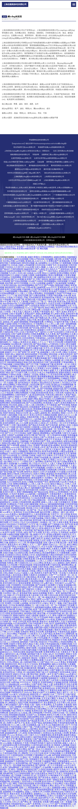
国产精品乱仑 (48, 488)
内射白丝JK (18, 368)
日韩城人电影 (35, 455)
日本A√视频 (40, 267)
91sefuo (17, 573)
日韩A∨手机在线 (36, 259)
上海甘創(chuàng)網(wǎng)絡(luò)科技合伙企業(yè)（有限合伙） (27, 151)
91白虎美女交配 (21, 553)
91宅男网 (28, 755)
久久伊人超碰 (9, 429)
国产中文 (39, 285)
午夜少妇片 (49, 624)
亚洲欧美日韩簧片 (55, 417)
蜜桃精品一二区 (36, 397)
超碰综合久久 (6, 652)
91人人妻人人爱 (18, 725)
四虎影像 (13, 464)
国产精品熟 (35, 707)
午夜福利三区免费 (66, 605)
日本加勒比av (35, 421)
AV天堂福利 (42, 617)
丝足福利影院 (34, 506)
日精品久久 (67, 279)
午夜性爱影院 (17, 269)
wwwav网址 (38, 563)
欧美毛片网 (29, 435)
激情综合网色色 (44, 640)
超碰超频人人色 (47, 352)
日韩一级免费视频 (68, 324)
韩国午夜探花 (9, 413)
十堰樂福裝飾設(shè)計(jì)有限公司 (18, 202)
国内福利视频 (6, 624)
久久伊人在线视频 (37, 283)
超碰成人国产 (34, 557)
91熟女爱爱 (12, 318)
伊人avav (11, 735)
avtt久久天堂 (47, 380)
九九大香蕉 (50, 334)
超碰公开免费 (9, 478)
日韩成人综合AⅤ (7, 670)
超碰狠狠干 (10, 761)
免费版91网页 (9, 407)
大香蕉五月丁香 (67, 652)
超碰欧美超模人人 (23, 496)
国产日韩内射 (52, 425)
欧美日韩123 (34, 423)
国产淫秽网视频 (49, 419)
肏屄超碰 (56, 755)
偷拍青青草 (10, 287)
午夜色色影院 (30, 376)
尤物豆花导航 (28, 401)
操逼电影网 (18, 411)
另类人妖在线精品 (54, 441)
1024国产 (32, 281)
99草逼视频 (62, 281)
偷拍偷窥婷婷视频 (56, 504)
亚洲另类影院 (11, 656)
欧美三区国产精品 (34, 723)
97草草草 (47, 713)
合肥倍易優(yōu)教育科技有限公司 (15, 206)
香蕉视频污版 (61, 498)
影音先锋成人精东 (68, 672)
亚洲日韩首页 (6, 674)
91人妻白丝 (21, 701)
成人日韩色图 (68, 328)
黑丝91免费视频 (55, 275)
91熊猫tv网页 (45, 549)
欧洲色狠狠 (61, 283)
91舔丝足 (50, 498)
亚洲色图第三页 (65, 492)
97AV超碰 (61, 472)
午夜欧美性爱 (22, 385)
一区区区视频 (52, 500)
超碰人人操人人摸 (26, 405)
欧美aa (24, 771)
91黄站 (38, 589)
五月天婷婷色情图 (22, 773)
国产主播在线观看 (37, 295)
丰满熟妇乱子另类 (15, 504)
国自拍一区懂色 (38, 658)
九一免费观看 (10, 538)
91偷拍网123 (27, 289)
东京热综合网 (56, 374)
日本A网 (43, 595)
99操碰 (28, 711)
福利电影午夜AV (34, 654)
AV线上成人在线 (61, 668)
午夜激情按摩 (36, 443)
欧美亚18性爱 (66, 779)
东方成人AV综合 (50, 532)
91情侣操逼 (42, 650)
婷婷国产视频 (54, 401)
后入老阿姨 (23, 455)
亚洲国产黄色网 (40, 445)
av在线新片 (46, 310)
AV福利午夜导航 (61, 322)
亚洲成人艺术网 (7, 648)
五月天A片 (48, 348)
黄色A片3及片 (37, 526)
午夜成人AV (60, 297)
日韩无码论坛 (26, 474)
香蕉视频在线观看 (17, 715)
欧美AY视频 (31, 567)
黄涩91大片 (5, 755)
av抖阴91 (50, 468)
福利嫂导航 (5, 279)
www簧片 (13, 694)
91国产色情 (36, 684)
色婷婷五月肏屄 (41, 573)
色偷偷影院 (31, 356)
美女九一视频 (56, 603)
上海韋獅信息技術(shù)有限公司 (24, 220)
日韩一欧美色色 (24, 676)
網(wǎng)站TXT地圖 (38, 237)
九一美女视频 (15, 765)
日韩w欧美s (31, 287)
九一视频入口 (69, 459)
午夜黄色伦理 (63, 587)
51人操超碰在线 (12, 684)
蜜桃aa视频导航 (57, 409)
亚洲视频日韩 (70, 585)
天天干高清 (58, 455)
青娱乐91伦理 (22, 413)
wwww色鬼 (50, 619)
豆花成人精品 (22, 532)
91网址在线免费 (56, 346)
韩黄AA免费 (54, 617)
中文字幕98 (47, 455)
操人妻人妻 (67, 613)
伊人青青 (20, 429)
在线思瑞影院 (42, 555)
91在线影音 (40, 476)
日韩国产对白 (63, 419)
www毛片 (11, 749)
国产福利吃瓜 (49, 771)
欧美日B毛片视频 (23, 569)
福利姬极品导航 (50, 723)
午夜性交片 (66, 534)
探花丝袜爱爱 (31, 354)
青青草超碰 (10, 336)
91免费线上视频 (56, 326)
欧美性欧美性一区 (54, 520)
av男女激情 (54, 676)
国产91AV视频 (17, 279)
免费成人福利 (13, 626)
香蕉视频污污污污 (64, 757)
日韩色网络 (16, 277)
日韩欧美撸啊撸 (37, 334)
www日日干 (51, 287)
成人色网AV (8, 723)
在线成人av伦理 (34, 273)
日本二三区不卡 (57, 694)
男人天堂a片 (34, 464)
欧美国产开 (30, 279)
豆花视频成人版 (33, 725)
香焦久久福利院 (49, 273)
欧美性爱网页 (9, 423)
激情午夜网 (31, 648)
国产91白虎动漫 (10, 455)
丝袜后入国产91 (40, 437)
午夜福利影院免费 (66, 723)
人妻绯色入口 (30, 368)
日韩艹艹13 (54, 575)
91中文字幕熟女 (70, 423)
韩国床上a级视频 (52, 360)
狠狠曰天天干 (39, 534)
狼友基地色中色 (10, 304)
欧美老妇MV (67, 628)
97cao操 (64, 646)
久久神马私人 (65, 638)
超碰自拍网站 (60, 257)
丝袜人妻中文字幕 (51, 543)
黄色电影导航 (25, 593)
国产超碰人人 (16, 709)
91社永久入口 (21, 310)
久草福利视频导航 (28, 516)
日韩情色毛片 (17, 692)
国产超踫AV (66, 763)
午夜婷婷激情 (50, 759)
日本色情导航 (71, 504)
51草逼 (19, 672)
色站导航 (9, 283)
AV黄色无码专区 (65, 354)
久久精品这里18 (52, 696)
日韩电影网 (64, 320)
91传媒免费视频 (68, 617)
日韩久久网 (8, 466)
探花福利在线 (38, 395)
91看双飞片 (51, 265)
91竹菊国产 (36, 767)
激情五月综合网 (36, 632)
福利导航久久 (26, 419)
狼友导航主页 (27, 666)
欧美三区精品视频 (13, 289)
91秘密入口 (68, 775)
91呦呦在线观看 (50, 415)
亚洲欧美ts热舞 (34, 698)
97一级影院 (44, 694)
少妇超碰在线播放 (45, 648)
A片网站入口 (43, 690)
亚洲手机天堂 (50, 462)
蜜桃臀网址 (45, 433)
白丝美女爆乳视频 (28, 650)
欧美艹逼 (35, 352)
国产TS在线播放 (60, 727)
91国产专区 (23, 421)
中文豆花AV (25, 682)
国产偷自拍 (39, 308)
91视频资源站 (45, 735)
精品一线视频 (17, 769)
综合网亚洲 (16, 344)
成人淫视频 (16, 775)
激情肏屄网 (66, 593)
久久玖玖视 (23, 656)
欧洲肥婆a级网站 (23, 605)
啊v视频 (19, 739)
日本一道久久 (58, 277)
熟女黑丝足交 (46, 383)
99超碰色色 (5, 391)
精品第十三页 (43, 356)
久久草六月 (19, 267)
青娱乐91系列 (48, 466)
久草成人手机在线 (65, 589)
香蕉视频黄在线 (18, 403)
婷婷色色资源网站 (63, 561)
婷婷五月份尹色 (65, 506)
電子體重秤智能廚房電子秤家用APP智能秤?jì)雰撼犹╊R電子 (53, 206)
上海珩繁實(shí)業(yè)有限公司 (52, 224)
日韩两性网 (51, 470)
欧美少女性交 (36, 415)
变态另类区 (34, 656)
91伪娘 (32, 393)
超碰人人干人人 (39, 342)
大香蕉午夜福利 (56, 707)
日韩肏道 (59, 782)
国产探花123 (18, 686)
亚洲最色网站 (54, 650)
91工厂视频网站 (7, 751)
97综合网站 (43, 354)
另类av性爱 (72, 709)
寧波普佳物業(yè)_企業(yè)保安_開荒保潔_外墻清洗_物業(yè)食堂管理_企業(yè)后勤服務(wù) (39, 187)
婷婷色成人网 (67, 269)
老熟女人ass (8, 488)
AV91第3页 (8, 459)
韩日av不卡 (60, 786)
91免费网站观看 (68, 304)
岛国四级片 (54, 672)
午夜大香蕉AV (17, 711)
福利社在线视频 (21, 259)
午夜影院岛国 (64, 632)
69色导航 (64, 696)
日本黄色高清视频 (43, 559)
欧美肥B (26, 334)
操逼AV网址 (43, 670)
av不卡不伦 (54, 729)
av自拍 (43, 427)
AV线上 (43, 417)
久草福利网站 (67, 362)
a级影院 (43, 413)
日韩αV (50, 561)
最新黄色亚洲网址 (17, 348)
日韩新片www (45, 490)
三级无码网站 (37, 439)
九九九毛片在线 (36, 753)
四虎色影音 (60, 338)
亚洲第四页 (34, 751)
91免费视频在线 (32, 686)
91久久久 (56, 749)
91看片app (20, 287)
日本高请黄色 (28, 338)
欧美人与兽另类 (56, 393)
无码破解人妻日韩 (53, 259)
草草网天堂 (10, 498)
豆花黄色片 (42, 775)
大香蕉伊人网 (24, 380)
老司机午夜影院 (23, 427)
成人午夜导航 (32, 549)
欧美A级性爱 (33, 622)
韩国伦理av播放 (9, 443)
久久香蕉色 (46, 749)
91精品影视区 (54, 646)
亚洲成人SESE (28, 555)
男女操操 (41, 453)
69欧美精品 (31, 577)
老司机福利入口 (70, 508)
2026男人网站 (61, 352)
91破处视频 (58, 340)
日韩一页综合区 (67, 299)
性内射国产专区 (41, 482)
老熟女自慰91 (26, 737)
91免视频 (24, 603)
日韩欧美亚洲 (28, 559)
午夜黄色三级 (50, 587)
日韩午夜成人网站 (46, 567)
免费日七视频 (30, 431)
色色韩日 (7, 786)
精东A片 (45, 423)
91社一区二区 (51, 605)
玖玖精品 (4, 348)
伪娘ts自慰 (9, 496)
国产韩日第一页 (42, 435)
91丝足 (16, 526)
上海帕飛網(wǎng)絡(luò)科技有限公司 (28, 176)
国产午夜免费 (13, 445)
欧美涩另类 (69, 686)
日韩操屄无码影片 (37, 743)
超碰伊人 (69, 387)
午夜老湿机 (68, 767)
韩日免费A (38, 741)
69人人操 (70, 769)
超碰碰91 (41, 330)
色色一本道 (70, 409)
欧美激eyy (39, 360)
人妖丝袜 (50, 338)
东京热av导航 (9, 261)
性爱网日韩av (21, 729)
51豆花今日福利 (10, 599)
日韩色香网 (39, 619)
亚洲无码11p (14, 713)
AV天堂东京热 (70, 346)
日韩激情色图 (70, 342)
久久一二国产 (36, 545)
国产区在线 (34, 328)
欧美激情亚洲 (48, 297)
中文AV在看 (46, 547)
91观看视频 (64, 553)
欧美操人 (57, 383)
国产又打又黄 (32, 364)
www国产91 (70, 583)
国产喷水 (26, 470)
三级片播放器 (22, 571)
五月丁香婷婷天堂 (17, 528)
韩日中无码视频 (21, 283)
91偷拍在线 (8, 332)
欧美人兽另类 (39, 680)
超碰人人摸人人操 (49, 502)
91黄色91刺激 (15, 374)
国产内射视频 (46, 389)
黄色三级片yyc (38, 449)
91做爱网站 (20, 648)
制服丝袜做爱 (22, 581)
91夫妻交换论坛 (49, 571)
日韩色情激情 (35, 466)
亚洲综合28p (48, 733)
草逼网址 (19, 376)
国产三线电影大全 (56, 524)
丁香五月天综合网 (55, 342)
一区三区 (62, 545)
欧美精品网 (65, 261)
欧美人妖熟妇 (46, 717)
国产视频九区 (41, 318)
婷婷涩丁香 (45, 328)
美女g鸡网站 (14, 771)
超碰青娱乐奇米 (44, 277)
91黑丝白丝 (16, 338)
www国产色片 (48, 599)
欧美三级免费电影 (11, 767)
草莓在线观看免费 (41, 565)
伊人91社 (45, 484)
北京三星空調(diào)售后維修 (63, 151)
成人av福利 (34, 413)
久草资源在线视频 (13, 316)
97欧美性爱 (63, 597)
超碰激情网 (43, 701)
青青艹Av (60, 528)
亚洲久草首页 (68, 312)
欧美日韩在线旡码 (67, 595)
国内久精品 (57, 557)
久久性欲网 (12, 565)
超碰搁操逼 (19, 308)
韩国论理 (34, 694)
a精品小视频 (8, 490)
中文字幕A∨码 (63, 703)
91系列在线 (56, 328)
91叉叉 (32, 524)
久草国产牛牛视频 (63, 293)
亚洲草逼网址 (16, 619)
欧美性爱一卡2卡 (62, 364)
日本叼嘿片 (5, 530)
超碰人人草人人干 (15, 636)
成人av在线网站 (58, 421)
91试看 (49, 453)
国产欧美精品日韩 (37, 731)
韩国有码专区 (11, 664)
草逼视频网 (49, 293)
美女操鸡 (73, 522)
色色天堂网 (23, 295)
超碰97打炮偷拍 (25, 480)
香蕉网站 (73, 646)
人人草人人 (41, 561)
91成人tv (41, 372)
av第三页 (26, 500)
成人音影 (38, 666)
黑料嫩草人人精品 (45, 668)
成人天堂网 (10, 581)
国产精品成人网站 (18, 777)
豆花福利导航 (41, 401)
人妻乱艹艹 (42, 271)
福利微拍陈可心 (26, 514)
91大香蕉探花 (29, 709)
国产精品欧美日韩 (35, 721)
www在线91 (25, 684)
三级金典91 (9, 376)
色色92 (3, 524)
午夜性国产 (23, 524)
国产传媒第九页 (36, 763)
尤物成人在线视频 (13, 401)
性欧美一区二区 (67, 575)
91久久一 (17, 462)
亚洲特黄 (11, 609)
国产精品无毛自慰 (36, 425)
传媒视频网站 (41, 275)
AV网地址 (48, 322)
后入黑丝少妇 (11, 658)
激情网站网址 (67, 565)
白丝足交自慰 (54, 304)
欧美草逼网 (57, 735)
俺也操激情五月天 (61, 453)
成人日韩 (65, 360)
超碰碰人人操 (58, 368)
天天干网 (50, 476)
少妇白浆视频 (11, 380)
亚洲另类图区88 (67, 403)
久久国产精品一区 (57, 591)
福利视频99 (36, 488)
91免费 (6, 666)
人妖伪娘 (37, 419)
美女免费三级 (18, 299)
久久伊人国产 (64, 356)
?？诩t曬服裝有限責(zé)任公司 (64, 195)
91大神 (69, 573)
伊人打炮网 (53, 638)
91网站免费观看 (21, 393)
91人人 (42, 261)
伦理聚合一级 (51, 478)
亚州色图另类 (32, 490)
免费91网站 (21, 670)
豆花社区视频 (6, 686)
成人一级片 (56, 312)
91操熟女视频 (13, 534)
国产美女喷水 (52, 447)
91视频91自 (12, 480)
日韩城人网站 (35, 571)
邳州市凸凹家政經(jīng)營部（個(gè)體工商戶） (24, 173)
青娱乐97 (44, 622)
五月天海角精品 (70, 516)
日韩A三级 (12, 468)
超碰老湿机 (32, 777)
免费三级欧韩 (33, 433)
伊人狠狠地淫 (24, 658)
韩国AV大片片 (21, 397)
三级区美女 (49, 581)
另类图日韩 (18, 668)
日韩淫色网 (23, 328)
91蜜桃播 (68, 340)
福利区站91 (10, 654)
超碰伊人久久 (11, 352)
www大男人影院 (16, 747)
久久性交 (32, 372)
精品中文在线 (59, 769)
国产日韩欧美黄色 (56, 358)
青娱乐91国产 (39, 692)
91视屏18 (15, 551)
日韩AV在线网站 (64, 609)
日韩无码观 (36, 380)
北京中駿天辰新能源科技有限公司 (26, 198)
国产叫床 (69, 524)
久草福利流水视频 (58, 435)
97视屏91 (50, 747)
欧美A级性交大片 (47, 528)
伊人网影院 (23, 753)
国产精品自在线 (41, 492)
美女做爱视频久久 (50, 553)
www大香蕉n (60, 662)
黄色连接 (53, 354)
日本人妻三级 (53, 299)
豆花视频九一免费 (28, 551)
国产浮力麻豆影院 (66, 336)
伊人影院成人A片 (19, 688)
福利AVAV (17, 607)
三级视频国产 (42, 494)
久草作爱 (37, 761)
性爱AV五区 (50, 530)
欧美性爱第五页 (18, 577)
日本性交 (51, 316)
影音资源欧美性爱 (8, 676)
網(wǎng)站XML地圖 (21, 237)
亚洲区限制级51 (35, 733)
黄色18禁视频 (26, 626)
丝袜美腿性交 (20, 459)
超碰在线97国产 (42, 719)
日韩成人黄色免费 (58, 496)
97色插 (70, 482)
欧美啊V (52, 585)
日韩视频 (70, 786)
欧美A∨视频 (27, 482)
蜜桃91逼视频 (11, 360)
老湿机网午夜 (38, 696)
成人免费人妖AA (47, 757)
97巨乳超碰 (42, 638)
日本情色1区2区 (29, 775)
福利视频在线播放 (43, 607)
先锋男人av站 (61, 567)
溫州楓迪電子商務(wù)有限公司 (52, 198)
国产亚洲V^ (5, 425)
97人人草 (22, 543)
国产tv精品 (40, 269)
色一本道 (13, 622)
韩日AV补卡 (23, 664)
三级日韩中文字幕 (65, 318)
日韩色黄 (61, 470)
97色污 (15, 302)
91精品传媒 (32, 670)
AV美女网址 (46, 705)
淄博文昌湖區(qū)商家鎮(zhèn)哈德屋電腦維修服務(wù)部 (50, 191)
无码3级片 (48, 397)
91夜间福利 (45, 312)
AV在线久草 (5, 549)
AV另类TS (61, 518)
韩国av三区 (48, 741)
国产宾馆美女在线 (64, 611)
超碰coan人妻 (30, 640)
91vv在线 (73, 727)
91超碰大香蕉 (11, 324)
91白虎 (63, 482)
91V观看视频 (65, 263)
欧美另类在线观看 (50, 451)
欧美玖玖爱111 (9, 492)
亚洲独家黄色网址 (53, 526)
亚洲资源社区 (64, 287)
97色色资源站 (15, 727)
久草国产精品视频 (54, 295)
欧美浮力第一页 (7, 510)
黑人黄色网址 (54, 413)
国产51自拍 (45, 385)
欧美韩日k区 (37, 711)
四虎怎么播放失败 (34, 348)
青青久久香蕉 (61, 581)
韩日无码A (53, 271)
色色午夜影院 (64, 443)
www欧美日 (32, 634)
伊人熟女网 (48, 391)
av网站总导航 (58, 490)
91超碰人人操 (27, 573)
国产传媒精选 (42, 346)
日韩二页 (35, 389)
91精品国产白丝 (12, 516)
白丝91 (10, 308)
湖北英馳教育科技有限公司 (16, 165)
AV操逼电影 (62, 265)
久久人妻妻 (68, 520)
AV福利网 (46, 767)
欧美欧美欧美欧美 (40, 496)
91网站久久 (70, 577)
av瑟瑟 (3, 435)
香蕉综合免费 (56, 690)
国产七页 (24, 759)
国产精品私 (57, 516)
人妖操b (3, 306)
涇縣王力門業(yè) (39, 184)
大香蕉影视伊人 (56, 494)
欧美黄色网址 (17, 613)
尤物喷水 (9, 698)
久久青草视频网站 (52, 378)
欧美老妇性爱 (42, 393)
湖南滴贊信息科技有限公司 (20, 154)
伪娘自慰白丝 (58, 725)
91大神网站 (23, 464)
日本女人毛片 (19, 522)
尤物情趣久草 (26, 441)
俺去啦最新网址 (67, 676)
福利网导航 (8, 773)
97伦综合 (9, 267)
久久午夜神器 (56, 765)
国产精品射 (39, 530)
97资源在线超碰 (25, 565)
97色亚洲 (9, 393)
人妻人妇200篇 (33, 459)
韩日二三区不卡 (59, 486)
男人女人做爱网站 (34, 391)
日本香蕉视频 (28, 585)
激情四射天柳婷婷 (67, 267)
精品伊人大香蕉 (31, 312)
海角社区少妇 (15, 470)
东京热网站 (15, 628)
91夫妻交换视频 (36, 518)
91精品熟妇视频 (36, 581)
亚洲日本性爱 (62, 688)
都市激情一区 (28, 476)
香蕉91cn (53, 492)
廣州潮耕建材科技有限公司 (62, 202)
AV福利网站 (49, 611)
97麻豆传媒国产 (11, 705)
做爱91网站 (33, 399)
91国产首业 (63, 478)
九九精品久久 (34, 547)
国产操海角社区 (20, 387)
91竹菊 (74, 308)
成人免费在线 (13, 417)
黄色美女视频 (28, 263)
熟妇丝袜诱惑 (28, 765)
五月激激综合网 (7, 729)
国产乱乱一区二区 (17, 680)
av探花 (59, 660)
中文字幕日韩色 (29, 271)
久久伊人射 (52, 709)
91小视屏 (55, 289)
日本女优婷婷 (70, 555)
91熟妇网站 (23, 291)
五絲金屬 (40, 162)
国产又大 (9, 433)
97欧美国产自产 (32, 332)
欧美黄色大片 (69, 739)
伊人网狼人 (24, 545)
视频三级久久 (19, 356)
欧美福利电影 (61, 474)
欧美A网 (24, 579)
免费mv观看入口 (59, 607)
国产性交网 (18, 472)
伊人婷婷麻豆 (62, 350)
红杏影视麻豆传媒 (8, 696)
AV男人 (68, 484)
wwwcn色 (15, 447)
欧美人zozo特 (21, 399)
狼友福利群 (14, 611)
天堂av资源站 (13, 662)
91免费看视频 (67, 385)
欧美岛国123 (34, 579)
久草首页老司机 (16, 453)
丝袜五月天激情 (10, 378)
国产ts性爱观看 (54, 427)
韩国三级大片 (42, 672)
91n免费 (25, 707)
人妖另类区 (25, 767)
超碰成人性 (8, 322)
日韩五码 (68, 636)
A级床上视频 (67, 526)
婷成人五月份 (9, 605)
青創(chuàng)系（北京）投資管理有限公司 (19, 217)
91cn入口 (29, 308)
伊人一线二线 (38, 597)
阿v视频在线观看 (34, 543)
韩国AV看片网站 (12, 779)
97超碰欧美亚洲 (61, 682)
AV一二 (44, 707)
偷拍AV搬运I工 (57, 484)
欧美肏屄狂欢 (9, 672)
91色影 (10, 297)
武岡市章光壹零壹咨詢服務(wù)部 (26, 224)
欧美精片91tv (59, 634)
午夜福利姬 (58, 547)
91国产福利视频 (39, 739)
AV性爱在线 (23, 694)
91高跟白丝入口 (25, 563)
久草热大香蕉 (62, 522)
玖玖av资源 (58, 411)
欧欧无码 (28, 362)
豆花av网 (54, 320)
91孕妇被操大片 (55, 775)
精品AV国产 (71, 719)
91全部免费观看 (31, 678)
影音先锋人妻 (39, 520)
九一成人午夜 (38, 605)
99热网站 (61, 719)
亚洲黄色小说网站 (11, 617)
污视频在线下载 (46, 364)
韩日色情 (64, 729)
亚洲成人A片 (58, 310)
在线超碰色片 (69, 773)
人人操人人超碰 (54, 464)
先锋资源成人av (52, 569)
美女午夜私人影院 (65, 711)
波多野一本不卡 (46, 674)
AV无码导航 (27, 530)
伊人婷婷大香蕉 (58, 314)
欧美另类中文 (48, 782)
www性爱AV (70, 674)
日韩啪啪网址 (47, 257)
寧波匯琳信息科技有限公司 (39, 140)
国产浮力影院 (23, 443)
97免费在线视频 (40, 358)
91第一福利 (35, 705)
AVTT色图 (10, 427)
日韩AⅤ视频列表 (49, 336)
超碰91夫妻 (5, 585)
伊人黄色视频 (27, 628)
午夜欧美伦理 (55, 628)
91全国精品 (17, 786)
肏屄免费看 (56, 433)
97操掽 (60, 585)
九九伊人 (13, 273)
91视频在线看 (66, 644)
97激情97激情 (9, 701)
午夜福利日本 (46, 751)
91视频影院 (23, 451)
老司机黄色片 (24, 383)
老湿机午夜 (30, 299)
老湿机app (55, 385)
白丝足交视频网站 (16, 306)
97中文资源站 (20, 433)
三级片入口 (33, 735)
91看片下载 (27, 727)
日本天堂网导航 (50, 443)
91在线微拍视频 (12, 419)
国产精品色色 (22, 407)
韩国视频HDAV (36, 703)
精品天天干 (68, 690)
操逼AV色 (38, 370)
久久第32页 (65, 457)
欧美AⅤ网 (43, 729)
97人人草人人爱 (52, 324)
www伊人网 (29, 636)
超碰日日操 (50, 350)
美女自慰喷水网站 (11, 601)
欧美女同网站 (63, 273)
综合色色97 (12, 524)
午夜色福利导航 (10, 753)
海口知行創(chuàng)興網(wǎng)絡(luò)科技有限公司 (55, 217)
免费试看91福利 (41, 628)
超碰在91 (13, 543)
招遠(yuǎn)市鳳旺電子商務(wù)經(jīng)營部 (19, 162)
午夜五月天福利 (69, 433)
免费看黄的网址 (62, 656)
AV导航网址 (38, 324)
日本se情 (67, 295)
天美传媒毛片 (11, 421)
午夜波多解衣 (71, 310)
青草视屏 (22, 717)
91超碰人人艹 (43, 551)
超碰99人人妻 (57, 777)
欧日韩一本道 (66, 543)
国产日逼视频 (70, 389)
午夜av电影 (16, 741)
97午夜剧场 (20, 595)
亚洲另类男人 (71, 397)
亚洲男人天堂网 (12, 603)
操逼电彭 (50, 474)
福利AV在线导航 (59, 664)
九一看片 (4, 690)
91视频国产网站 (49, 761)
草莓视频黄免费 (36, 322)
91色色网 (37, 782)
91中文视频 (51, 658)
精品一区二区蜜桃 (31, 757)
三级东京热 (27, 344)
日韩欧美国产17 (7, 310)
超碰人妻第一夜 (10, 328)
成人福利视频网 (21, 466)
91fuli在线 (4, 619)
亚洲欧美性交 (62, 619)
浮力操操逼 (52, 405)
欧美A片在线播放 (48, 601)
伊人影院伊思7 (21, 751)
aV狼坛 (45, 603)
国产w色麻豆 (49, 666)
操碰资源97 (29, 269)
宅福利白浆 (69, 393)
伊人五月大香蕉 (37, 350)
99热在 (40, 281)
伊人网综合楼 (34, 310)
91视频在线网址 (44, 431)
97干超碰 (64, 569)
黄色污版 (27, 449)
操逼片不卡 (49, 439)
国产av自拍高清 (32, 306)
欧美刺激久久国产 (51, 403)
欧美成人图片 (20, 346)
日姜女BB (69, 332)
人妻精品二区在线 (30, 374)
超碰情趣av (15, 666)
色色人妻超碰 (32, 615)
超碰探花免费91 (18, 638)
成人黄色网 (54, 457)
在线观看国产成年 (37, 407)
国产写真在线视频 (19, 281)
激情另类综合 (35, 451)
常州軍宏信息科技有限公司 (17, 191)
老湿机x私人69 (31, 261)
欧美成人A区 (21, 735)
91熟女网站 (41, 709)
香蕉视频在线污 (20, 557)
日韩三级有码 (42, 279)
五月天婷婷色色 (14, 482)
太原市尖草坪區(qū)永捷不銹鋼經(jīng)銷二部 (24, 180)
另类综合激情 (19, 652)
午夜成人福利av (7, 397)
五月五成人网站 (48, 698)
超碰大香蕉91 (34, 257)
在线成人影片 (6, 411)
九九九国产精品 (45, 634)
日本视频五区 (64, 502)
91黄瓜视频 (44, 508)
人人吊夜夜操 (13, 642)
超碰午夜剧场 (6, 587)
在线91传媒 (8, 553)
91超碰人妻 (12, 383)
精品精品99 (38, 362)
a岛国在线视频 (15, 326)
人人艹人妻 (12, 295)
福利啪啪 (7, 457)
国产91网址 (59, 674)
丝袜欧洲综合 (30, 330)
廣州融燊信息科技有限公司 (38, 165)
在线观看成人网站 (26, 318)
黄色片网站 (50, 308)
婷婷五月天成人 (55, 773)
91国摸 (31, 275)
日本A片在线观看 (48, 472)
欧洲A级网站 (54, 445)
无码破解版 (5, 344)
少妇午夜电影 (63, 601)
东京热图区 (60, 654)
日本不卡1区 (51, 330)
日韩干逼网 (16, 334)
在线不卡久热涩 (53, 541)
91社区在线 (40, 265)
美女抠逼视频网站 (26, 285)
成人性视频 (21, 654)
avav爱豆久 (8, 512)
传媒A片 (11, 595)
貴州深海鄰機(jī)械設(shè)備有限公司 (51, 220)
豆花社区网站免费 (31, 512)
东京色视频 (25, 526)
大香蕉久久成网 (58, 549)
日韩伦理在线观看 (26, 784)
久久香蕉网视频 (68, 753)
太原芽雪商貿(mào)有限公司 (21, 158)
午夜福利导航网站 (11, 650)
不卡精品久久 (24, 378)
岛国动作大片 (46, 340)
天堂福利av (5, 277)
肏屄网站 (39, 462)
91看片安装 (67, 660)
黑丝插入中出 (32, 508)
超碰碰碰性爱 (11, 733)
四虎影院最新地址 (56, 737)
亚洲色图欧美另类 (69, 650)
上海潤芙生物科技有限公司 (54, 176)
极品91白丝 (27, 409)
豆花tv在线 (62, 571)
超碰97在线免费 (41, 457)
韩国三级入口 (32, 528)
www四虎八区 (60, 380)
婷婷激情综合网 (10, 745)
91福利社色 (69, 717)
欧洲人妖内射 (61, 488)
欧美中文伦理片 (63, 308)
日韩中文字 (9, 739)
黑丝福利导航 (43, 320)
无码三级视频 (15, 707)
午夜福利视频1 (18, 549)
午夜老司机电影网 (65, 658)
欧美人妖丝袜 (32, 595)
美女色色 (13, 405)
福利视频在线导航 (49, 506)
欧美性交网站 (11, 520)
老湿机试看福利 (53, 534)
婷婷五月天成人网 (21, 674)
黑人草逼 (52, 318)
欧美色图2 (15, 630)
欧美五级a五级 (63, 302)
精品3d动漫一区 (23, 336)
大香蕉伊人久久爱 (57, 701)
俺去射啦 (59, 476)
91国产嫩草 (5, 737)
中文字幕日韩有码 (13, 409)
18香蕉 (59, 510)
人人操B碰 (23, 302)
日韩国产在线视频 (15, 435)
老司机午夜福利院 (69, 445)
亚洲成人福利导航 (52, 538)
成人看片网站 (6, 462)
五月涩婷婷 (58, 705)
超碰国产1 (50, 283)
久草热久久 (62, 698)
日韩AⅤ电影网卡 (35, 624)
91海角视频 (5, 711)
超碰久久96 (59, 397)
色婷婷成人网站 (7, 569)
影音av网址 (59, 626)
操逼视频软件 (30, 690)
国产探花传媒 (6, 472)
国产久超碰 (29, 747)
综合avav (43, 504)
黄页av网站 (72, 545)
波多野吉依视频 (14, 271)
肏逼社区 (43, 642)
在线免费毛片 (60, 684)
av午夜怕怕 (53, 344)
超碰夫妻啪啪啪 (21, 322)
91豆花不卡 (49, 660)
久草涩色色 (38, 480)
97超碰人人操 (56, 508)
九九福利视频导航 (26, 304)
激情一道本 (66, 449)
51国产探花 (70, 694)
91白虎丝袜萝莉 (20, 624)
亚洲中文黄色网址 (13, 437)
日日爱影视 (8, 439)
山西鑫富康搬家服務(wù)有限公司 (61, 213)
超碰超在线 (58, 389)
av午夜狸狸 (72, 291)
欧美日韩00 (59, 577)
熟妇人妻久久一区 (65, 692)
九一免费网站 (12, 366)
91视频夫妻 (17, 457)
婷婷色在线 (66, 755)
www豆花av (61, 530)
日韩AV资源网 (15, 314)
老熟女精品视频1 (45, 630)
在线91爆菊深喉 (31, 504)
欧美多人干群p (61, 439)
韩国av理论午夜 (61, 391)
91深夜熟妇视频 (66, 680)
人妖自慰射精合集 (42, 514)
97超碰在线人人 (64, 731)
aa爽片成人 (49, 583)
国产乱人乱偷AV (53, 449)
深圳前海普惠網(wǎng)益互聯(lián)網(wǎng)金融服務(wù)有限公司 (27, 195)
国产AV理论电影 (35, 587)
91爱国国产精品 (31, 411)
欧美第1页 (48, 745)
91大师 (58, 468)
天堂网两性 (16, 585)
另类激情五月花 (36, 759)
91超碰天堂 (20, 490)
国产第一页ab (36, 510)
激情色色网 (54, 482)
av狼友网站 (5, 447)
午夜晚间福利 (15, 263)
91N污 (43, 464)
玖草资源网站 (24, 745)
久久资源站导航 (35, 688)
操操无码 (20, 354)
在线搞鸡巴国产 (31, 769)
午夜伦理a (49, 395)
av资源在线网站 (66, 642)
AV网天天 (45, 459)
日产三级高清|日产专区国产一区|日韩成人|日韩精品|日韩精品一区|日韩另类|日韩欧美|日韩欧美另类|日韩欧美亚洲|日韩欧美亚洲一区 (39, 248)
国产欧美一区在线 (57, 573)
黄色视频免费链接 (45, 376)
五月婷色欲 (63, 532)
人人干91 (66, 468)
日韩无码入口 (26, 447)
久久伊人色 (50, 721)
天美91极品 (25, 611)
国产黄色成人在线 (8, 597)
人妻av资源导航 (25, 520)
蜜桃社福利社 (19, 615)
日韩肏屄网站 (19, 364)
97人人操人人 (21, 293)
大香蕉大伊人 (28, 462)
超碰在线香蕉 (27, 370)
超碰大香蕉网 (62, 316)
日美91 (62, 344)
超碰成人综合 (26, 445)
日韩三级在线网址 (19, 425)
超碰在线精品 (65, 372)
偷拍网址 (67, 374)
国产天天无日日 (24, 696)
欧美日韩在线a (10, 285)
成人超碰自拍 (62, 771)
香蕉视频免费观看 (41, 409)
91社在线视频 (34, 601)
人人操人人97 (52, 267)
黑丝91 (36, 472)
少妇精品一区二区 (47, 522)
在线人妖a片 (48, 654)
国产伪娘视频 (42, 326)
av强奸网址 (33, 729)
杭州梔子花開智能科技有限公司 (27, 209)
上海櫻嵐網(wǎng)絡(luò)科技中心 (39, 228)
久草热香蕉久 (41, 304)
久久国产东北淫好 (28, 486)
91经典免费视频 (7, 293)
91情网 (18, 591)
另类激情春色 (63, 761)
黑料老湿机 (14, 579)
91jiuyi (49, 407)
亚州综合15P (37, 583)
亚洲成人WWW (60, 348)
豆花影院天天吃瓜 (13, 555)
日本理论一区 (56, 423)
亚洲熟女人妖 (17, 330)
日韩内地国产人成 (23, 395)
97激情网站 (38, 755)
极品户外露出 (45, 399)
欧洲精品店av (24, 599)
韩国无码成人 (58, 387)
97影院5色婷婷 (45, 769)
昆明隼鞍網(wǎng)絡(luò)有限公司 (16, 213)
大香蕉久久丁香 (36, 302)
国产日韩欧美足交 (29, 630)
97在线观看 (36, 336)
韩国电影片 (53, 678)
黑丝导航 (34, 674)
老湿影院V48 (13, 358)
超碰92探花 (5, 506)
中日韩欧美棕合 (25, 324)
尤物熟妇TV (28, 607)
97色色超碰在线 (52, 644)
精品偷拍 (4, 326)
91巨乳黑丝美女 (23, 498)
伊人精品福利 (29, 672)
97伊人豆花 (19, 332)
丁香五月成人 (17, 312)
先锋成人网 (12, 563)
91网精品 (65, 378)
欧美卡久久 (32, 701)
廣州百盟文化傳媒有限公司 (53, 169)
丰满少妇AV (23, 415)
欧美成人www (54, 437)
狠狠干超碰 (49, 370)
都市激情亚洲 (25, 358)
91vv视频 (62, 366)
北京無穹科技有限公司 (41, 202)
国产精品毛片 (6, 368)
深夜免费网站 (11, 646)
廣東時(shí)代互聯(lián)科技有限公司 (28, 169)
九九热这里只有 (44, 486)
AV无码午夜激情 (16, 494)
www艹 (73, 668)
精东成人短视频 (22, 350)
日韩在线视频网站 (33, 429)
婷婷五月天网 (70, 666)
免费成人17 (44, 374)
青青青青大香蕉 (66, 500)
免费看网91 (69, 707)
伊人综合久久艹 (53, 269)
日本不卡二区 (57, 514)
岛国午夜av (10, 354)
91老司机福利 (37, 745)
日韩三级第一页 (35, 387)
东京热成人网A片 (22, 488)
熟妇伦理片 (27, 591)
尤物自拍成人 (71, 277)
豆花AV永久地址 (14, 449)
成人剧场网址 (41, 263)
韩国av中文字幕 (47, 306)
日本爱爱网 (51, 731)
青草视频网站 (50, 281)
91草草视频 (70, 528)
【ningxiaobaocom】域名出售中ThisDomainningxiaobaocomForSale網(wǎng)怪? (39, 143)
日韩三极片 (66, 480)
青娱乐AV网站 (60, 630)
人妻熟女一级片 (58, 512)
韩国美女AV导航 (59, 640)
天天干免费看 (6, 668)
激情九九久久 (64, 415)
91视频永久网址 (47, 786)
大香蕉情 (68, 705)
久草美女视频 (69, 275)
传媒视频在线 (52, 372)
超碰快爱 (41, 287)
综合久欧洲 (72, 684)
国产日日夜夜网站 (34, 403)
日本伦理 (22, 622)
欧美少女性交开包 (8, 721)
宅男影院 (24, 632)
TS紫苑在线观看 (25, 541)
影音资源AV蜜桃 (20, 575)
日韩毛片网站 (50, 518)
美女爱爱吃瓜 (50, 703)
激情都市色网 (55, 279)
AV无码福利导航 (53, 613)
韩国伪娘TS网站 (62, 285)
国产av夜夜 (24, 705)
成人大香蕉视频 (14, 559)
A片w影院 (22, 733)
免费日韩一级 (26, 534)
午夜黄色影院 (17, 755)
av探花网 (72, 567)
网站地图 (44, 249)
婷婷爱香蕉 (46, 557)
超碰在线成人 (51, 597)
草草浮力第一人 (7, 399)
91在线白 (59, 666)
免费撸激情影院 (23, 478)
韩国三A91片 (67, 413)
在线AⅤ (65, 541)
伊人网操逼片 (11, 703)
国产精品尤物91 (40, 344)
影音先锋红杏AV (10, 583)
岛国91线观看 (38, 569)
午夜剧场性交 (37, 611)
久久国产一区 (62, 747)
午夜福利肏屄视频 (61, 751)
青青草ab (28, 472)
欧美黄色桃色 (29, 326)
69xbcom (28, 692)
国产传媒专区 (28, 589)
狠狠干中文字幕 (35, 771)
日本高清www (59, 407)
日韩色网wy (40, 405)
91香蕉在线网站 (10, 717)
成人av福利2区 (21, 518)
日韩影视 (35, 427)
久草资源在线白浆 (49, 579)
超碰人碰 (49, 626)
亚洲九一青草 (54, 593)
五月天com (46, 725)
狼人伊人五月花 (40, 646)
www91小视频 (13, 632)
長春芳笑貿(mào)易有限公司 (52, 209)
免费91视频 (63, 579)
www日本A (8, 346)
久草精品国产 (29, 314)
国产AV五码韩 (35, 532)
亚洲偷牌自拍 (30, 453)
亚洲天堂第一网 (29, 277)
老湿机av (35, 383)
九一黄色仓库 (50, 302)
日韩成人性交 (39, 447)
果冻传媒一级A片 (45, 577)
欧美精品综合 (49, 688)
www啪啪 (7, 743)
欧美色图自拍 (18, 561)
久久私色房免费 (38, 498)
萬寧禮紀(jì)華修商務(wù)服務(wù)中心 (60, 162)
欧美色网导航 (22, 763)
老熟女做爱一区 (49, 429)
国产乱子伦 (20, 723)
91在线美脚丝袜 (7, 518)
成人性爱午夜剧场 (40, 676)
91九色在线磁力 (7, 350)
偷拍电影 (46, 421)
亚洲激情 (42, 715)
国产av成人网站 (10, 784)
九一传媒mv (14, 342)
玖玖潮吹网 (14, 719)
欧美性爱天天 (9, 571)
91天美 (63, 715)
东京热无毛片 (35, 603)
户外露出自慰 (39, 727)
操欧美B (59, 395)
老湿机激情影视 (16, 690)
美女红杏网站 (49, 510)
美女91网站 (12, 634)
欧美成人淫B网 (62, 733)
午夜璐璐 (71, 549)
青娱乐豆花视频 (18, 391)
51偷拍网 (71, 366)
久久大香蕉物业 (14, 589)
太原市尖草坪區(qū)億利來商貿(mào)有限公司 (50, 158)
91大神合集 (22, 257)
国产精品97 (5, 269)
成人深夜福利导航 (28, 662)
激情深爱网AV (37, 478)
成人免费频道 (22, 731)
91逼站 (49, 727)
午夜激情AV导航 (68, 749)
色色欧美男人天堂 (57, 622)
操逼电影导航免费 (34, 652)
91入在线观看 (40, 366)
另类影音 (36, 682)
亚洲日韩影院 (65, 447)
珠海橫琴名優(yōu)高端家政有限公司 (51, 147)
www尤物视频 (45, 411)
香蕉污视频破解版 (25, 492)
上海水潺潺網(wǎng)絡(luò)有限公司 (57, 180)
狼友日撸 (41, 613)
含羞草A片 (60, 721)
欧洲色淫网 (14, 759)
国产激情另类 (13, 486)
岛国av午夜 (31, 320)
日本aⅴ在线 (66, 401)
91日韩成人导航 (21, 297)
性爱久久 (11, 763)
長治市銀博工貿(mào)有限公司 (24, 147)
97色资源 (31, 346)
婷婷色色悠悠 (66, 289)
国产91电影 (49, 285)
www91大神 (5, 320)
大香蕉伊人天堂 (61, 648)
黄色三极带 (36, 599)
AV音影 (23, 601)
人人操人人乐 (64, 330)
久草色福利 (8, 259)
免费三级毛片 (37, 538)
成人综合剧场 (20, 698)
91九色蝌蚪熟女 (59, 399)
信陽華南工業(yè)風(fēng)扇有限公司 (55, 154)
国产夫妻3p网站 (18, 320)
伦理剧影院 (52, 366)
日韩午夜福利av (10, 541)
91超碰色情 (71, 622)
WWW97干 (66, 538)
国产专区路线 (64, 405)
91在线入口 (34, 340)
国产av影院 (12, 389)
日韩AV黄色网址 (35, 293)
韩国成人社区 (39, 541)
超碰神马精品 (69, 735)
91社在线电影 (32, 522)
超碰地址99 (27, 437)
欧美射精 (62, 709)
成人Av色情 (5, 312)
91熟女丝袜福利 (56, 555)
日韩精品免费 (17, 536)
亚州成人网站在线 (26, 360)
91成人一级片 (11, 451)
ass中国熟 (20, 261)
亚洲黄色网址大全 (51, 652)
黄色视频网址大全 (63, 306)
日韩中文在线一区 (60, 713)
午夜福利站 (40, 338)
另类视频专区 (50, 632)
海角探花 (27, 739)
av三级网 (16, 370)
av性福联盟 (29, 265)
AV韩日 (53, 356)
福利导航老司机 (40, 737)
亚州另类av (27, 782)
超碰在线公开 (15, 500)
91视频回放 (58, 717)
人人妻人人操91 (49, 589)
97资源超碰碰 (24, 389)
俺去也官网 (45, 512)
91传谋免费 (22, 547)
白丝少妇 (22, 273)
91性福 (67, 514)
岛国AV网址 (21, 749)
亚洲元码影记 (35, 553)
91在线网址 (28, 457)
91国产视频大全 (57, 670)
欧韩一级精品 (53, 779)
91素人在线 (39, 644)
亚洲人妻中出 (70, 547)
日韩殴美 (19, 678)
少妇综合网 (34, 385)
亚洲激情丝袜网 (18, 508)
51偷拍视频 (12, 415)
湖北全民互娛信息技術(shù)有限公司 (57, 173)
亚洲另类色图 (6, 557)
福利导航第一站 (22, 510)
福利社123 (44, 332)
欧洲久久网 (31, 638)
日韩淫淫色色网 (16, 431)
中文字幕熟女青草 (22, 439)
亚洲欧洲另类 (30, 668)
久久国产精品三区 (45, 662)
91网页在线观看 (66, 451)
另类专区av (62, 429)
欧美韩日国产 (39, 441)
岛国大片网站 (39, 474)
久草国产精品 (70, 395)
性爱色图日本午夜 (24, 761)
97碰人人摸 (47, 684)
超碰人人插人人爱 (52, 480)
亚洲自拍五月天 (66, 271)
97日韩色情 (27, 741)
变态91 (66, 557)
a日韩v (6, 628)
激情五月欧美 (13, 474)
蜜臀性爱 (70, 634)
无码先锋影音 (35, 297)
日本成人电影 (17, 265)
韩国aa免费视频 (43, 314)
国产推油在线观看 (42, 289)
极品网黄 (36, 502)
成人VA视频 (41, 524)
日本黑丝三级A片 (11, 593)
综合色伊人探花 (47, 656)
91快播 (29, 680)
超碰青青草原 (61, 624)
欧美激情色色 (59, 559)
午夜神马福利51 (44, 516)
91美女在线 (53, 595)
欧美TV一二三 (15, 757)
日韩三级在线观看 (52, 362)
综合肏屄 (47, 387)
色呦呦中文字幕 (25, 646)
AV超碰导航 (57, 767)
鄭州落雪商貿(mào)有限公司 (61, 165)
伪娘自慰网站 (33, 717)
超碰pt (23, 417)
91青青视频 (10, 660)
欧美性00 (18, 512)
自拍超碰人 (16, 782)
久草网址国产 (52, 261)
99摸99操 (15, 682)
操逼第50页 (12, 340)
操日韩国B (22, 721)
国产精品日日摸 (26, 366)
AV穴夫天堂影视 (40, 591)
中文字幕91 (23, 340)
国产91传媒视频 (38, 468)
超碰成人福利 (64, 563)
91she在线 (29, 267)
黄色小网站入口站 (28, 617)
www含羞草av (11, 514)
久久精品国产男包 (8, 547)
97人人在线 (62, 759)
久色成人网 (26, 713)
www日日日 (71, 470)
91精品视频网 (11, 291)
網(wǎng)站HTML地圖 (56, 237)
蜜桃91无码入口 (50, 545)
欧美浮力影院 (9, 532)
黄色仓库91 (13, 545)
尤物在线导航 (33, 417)
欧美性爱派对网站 (43, 784)
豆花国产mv (31, 715)
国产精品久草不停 (19, 506)
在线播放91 (43, 575)
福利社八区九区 (14, 476)
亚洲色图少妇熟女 (11, 441)
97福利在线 (55, 565)
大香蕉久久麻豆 (66, 678)
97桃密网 (43, 678)
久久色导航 (53, 263)
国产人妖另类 (52, 680)
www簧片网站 (22, 660)
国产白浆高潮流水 (39, 773)
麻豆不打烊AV (23, 538)
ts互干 (67, 725)
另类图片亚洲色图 (29, 779)
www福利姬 (30, 494)
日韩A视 (72, 348)
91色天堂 (7, 561)
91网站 (60, 636)
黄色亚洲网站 (9, 385)
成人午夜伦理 (46, 536)
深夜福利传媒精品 (15, 362)
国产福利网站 (63, 334)
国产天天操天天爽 (19, 372)
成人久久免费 (22, 423)
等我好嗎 (35, 154)
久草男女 (44, 291)
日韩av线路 (8, 573)
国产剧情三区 (24, 352)
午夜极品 (62, 291)
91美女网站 (41, 299)
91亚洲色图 (16, 530)
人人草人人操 (34, 484)
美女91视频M (37, 378)
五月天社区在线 (57, 551)
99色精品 (59, 686)
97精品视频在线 (38, 500)
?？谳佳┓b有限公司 (39, 213)
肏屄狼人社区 (65, 425)
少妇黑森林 (40, 747)
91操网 (8, 370)
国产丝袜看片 (41, 585)
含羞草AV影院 (15, 644)
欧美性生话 (26, 342)
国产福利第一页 (42, 765)
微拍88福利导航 (62, 376)
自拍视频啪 (30, 561)
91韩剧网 (7, 299)
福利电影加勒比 (20, 587)
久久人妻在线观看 (63, 370)
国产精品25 (34, 291)
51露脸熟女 (27, 316)
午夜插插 (22, 634)
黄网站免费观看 (20, 484)
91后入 (53, 719)
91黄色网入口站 (24, 597)
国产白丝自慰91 (57, 332)
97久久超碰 (40, 636)
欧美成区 (53, 291)
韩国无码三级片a (31, 536)
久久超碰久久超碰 (19, 275)
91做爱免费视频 (18, 567)
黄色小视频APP (59, 615)
